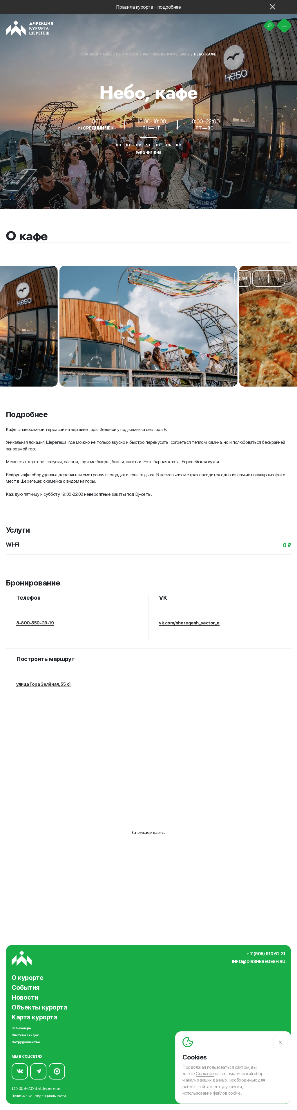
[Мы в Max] (57, 1069)
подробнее (169, 7)
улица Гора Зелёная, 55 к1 (43, 679)
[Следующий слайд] (277, 275)
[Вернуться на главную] (29, 28)
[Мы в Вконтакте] (20, 1069)
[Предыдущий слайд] (260, 275)
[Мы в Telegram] (38, 1069)
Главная (89, 54)
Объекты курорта (120, 54)
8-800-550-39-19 (35, 618)
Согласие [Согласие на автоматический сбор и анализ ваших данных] (205, 1073)
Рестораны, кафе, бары (166, 54)
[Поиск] (269, 25)
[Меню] (284, 25)
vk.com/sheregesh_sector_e (189, 618)
